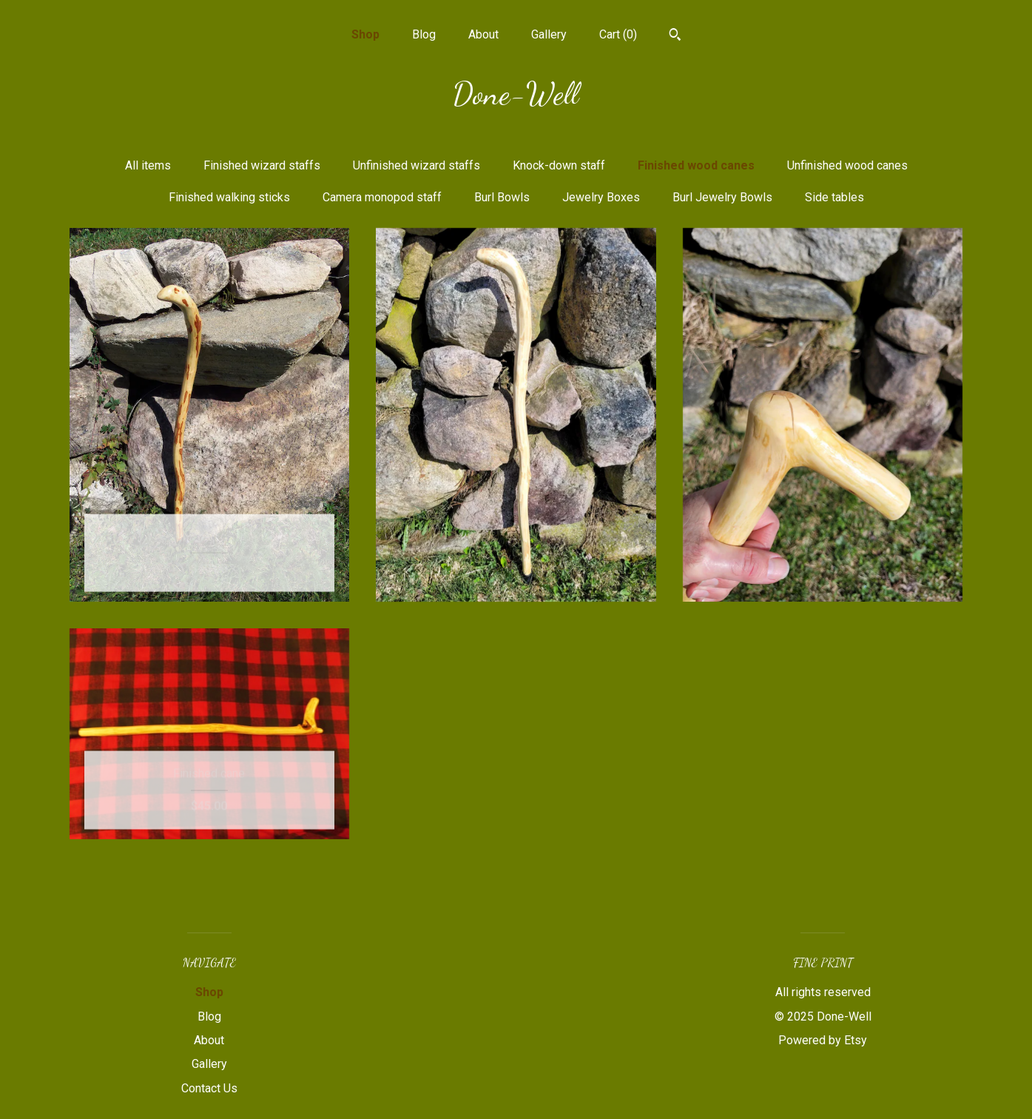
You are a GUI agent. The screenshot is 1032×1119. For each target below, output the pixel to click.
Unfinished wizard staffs (416, 165)
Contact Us (209, 1088)
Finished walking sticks (229, 197)
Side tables (834, 197)
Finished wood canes (696, 165)
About (483, 34)
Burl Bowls (502, 197)
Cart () (618, 34)
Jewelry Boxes (601, 197)
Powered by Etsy (822, 1040)
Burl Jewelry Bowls (722, 197)
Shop (365, 34)
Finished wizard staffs (261, 165)
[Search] (675, 36)
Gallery (549, 34)
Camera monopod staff (382, 197)
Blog (424, 34)
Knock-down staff (559, 165)
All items (148, 165)
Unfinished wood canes (847, 165)
